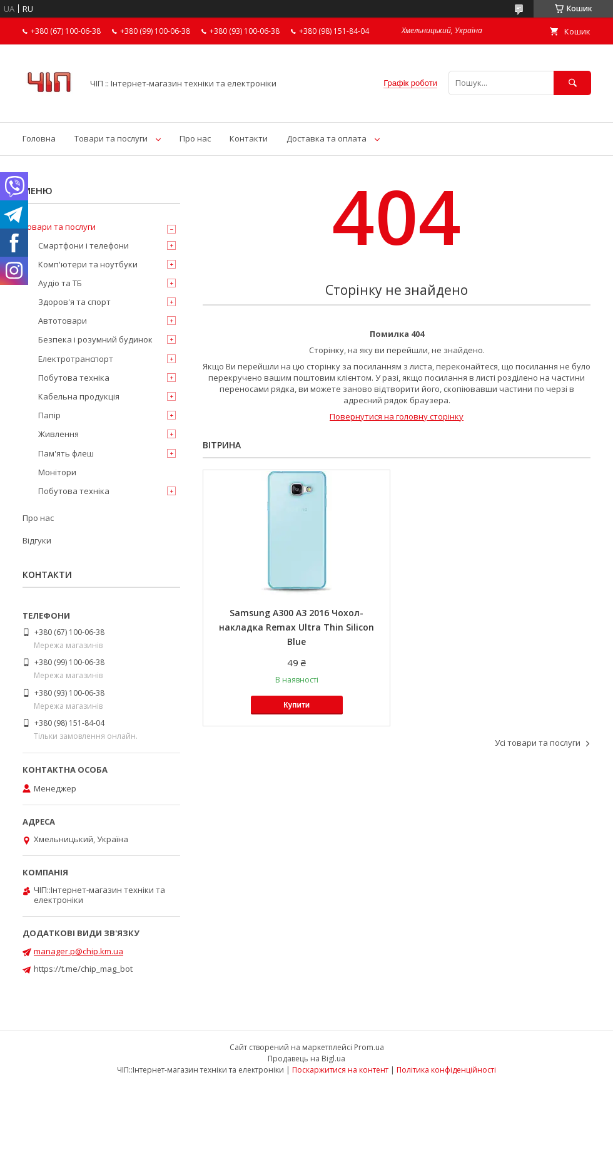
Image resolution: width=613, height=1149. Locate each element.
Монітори (57, 472)
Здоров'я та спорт (74, 301)
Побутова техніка (73, 377)
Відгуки (37, 540)
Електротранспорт (75, 358)
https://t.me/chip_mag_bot (83, 969)
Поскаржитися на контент (340, 1069)
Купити (296, 705)
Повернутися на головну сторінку (397, 416)
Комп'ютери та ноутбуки (88, 264)
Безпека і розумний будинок (95, 339)
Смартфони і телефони (83, 245)
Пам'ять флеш (66, 453)
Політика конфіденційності (446, 1069)
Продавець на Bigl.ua (306, 1058)
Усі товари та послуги (537, 742)
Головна (39, 138)
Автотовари (62, 320)
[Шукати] (572, 83)
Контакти (249, 138)
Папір (49, 415)
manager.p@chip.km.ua (78, 951)
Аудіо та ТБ (60, 283)
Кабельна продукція (78, 396)
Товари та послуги (111, 138)
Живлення (58, 434)
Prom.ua (369, 1047)
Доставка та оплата (326, 138)
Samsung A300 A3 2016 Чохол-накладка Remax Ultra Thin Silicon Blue (296, 627)
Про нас (195, 138)
